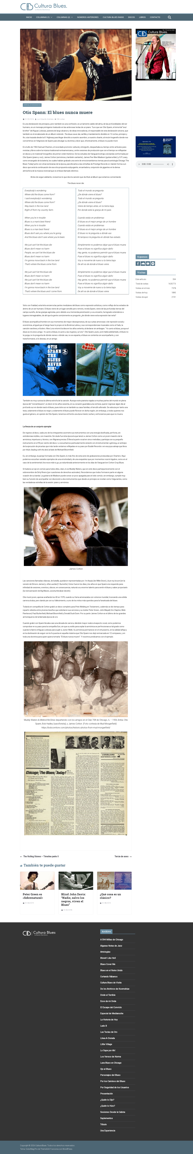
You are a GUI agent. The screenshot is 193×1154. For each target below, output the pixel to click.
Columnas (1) (42, 17)
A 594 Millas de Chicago (111, 939)
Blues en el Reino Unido (111, 970)
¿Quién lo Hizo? (107, 1106)
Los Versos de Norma (110, 1056)
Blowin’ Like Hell (108, 958)
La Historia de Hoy (109, 1019)
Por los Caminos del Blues (112, 1081)
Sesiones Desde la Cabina (112, 1112)
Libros (142, 17)
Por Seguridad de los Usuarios (114, 1087)
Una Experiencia (107, 1130)
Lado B (103, 1026)
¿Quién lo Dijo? (107, 1100)
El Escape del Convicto (111, 1007)
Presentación (106, 1093)
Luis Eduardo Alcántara (45, 119)
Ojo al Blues (105, 1069)
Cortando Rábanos (108, 976)
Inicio (29, 17)
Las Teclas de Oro (108, 1032)
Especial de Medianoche (32, 105)
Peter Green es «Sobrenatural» (33, 895)
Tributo (103, 1124)
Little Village (106, 1044)
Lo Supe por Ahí (107, 1050)
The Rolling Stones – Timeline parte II (39, 856)
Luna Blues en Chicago (110, 1063)
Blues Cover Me (107, 964)
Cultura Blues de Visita (110, 982)
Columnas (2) (63, 17)
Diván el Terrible (107, 995)
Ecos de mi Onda (108, 1001)
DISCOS (131, 17)
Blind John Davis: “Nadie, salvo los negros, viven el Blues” (73, 899)
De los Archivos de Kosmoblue (114, 989)
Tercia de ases (123, 856)
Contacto (155, 17)
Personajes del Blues (110, 1075)
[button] (50, 17)
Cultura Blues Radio (113, 17)
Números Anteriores (88, 17)
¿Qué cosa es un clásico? (110, 895)
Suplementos (106, 1118)
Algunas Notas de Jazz (111, 946)
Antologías (105, 952)
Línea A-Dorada (107, 1038)
